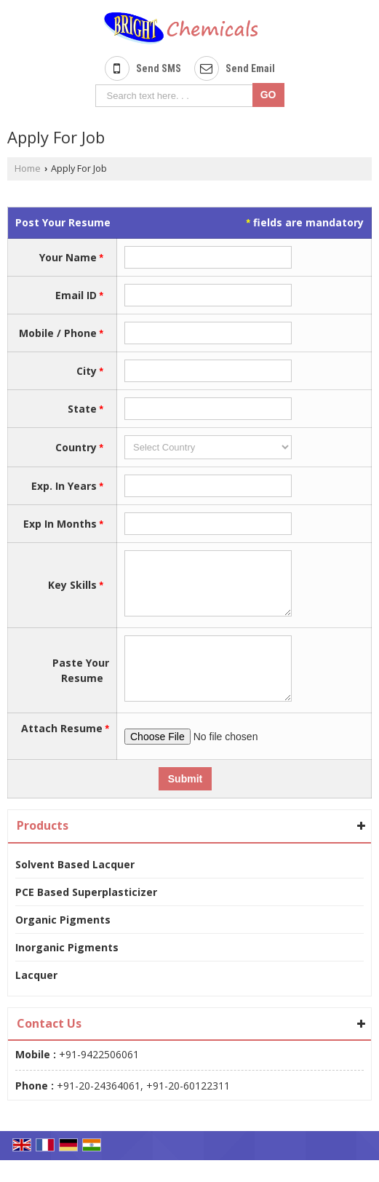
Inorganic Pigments (67, 969)
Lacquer (36, 997)
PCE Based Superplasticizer (86, 914)
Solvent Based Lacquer (75, 886)
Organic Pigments (63, 941)
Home (28, 168)
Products (42, 847)
